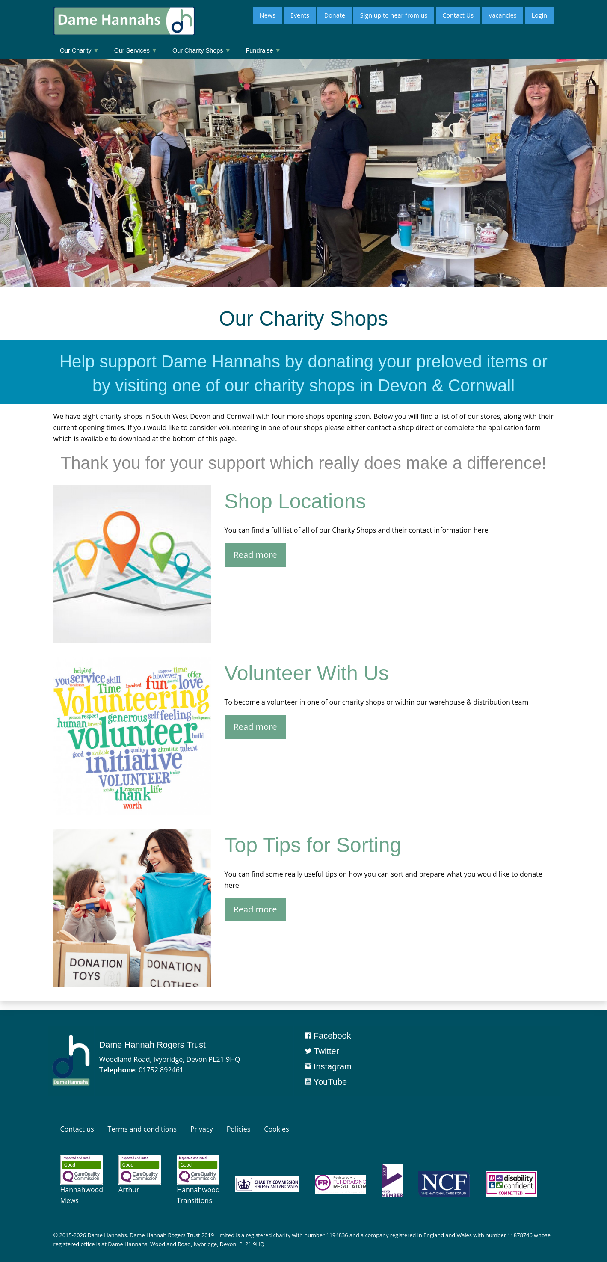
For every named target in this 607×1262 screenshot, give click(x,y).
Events (299, 15)
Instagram (328, 1066)
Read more (255, 554)
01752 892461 (161, 1070)
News (267, 15)
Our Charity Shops (201, 50)
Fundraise (263, 50)
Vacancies (503, 15)
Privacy (201, 1129)
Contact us (77, 1129)
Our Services (135, 50)
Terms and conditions (142, 1129)
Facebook (328, 1035)
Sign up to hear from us (393, 15)
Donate (334, 15)
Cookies (276, 1129)
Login (539, 15)
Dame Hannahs (107, 1235)
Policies (239, 1129)
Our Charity (79, 50)
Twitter (322, 1051)
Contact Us (458, 15)
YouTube (326, 1082)
